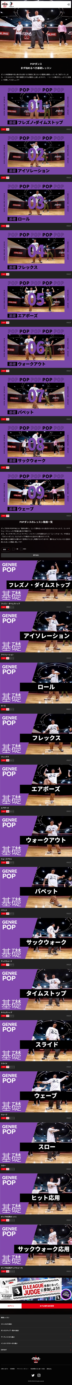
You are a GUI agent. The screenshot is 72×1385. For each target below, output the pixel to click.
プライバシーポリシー (23, 1369)
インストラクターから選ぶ (9, 1343)
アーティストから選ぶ (8, 1337)
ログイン (11, 1306)
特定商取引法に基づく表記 (38, 1369)
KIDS (24, 549)
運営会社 (49, 1369)
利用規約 (12, 1369)
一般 (16, 549)
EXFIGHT (4, 1350)
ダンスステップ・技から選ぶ (10, 1330)
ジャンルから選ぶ (6, 1324)
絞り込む (36, 555)
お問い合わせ (4, 1369)
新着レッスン (5, 1317)
